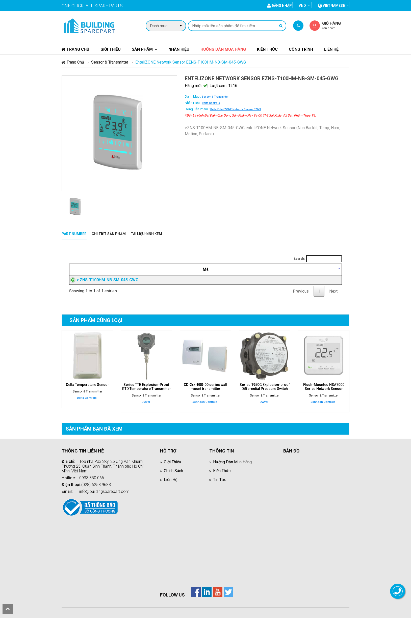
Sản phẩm (142, 49)
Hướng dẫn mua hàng (223, 49)
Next (333, 297)
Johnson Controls (204, 408)
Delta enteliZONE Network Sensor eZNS (235, 109)
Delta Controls (211, 103)
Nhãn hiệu (178, 49)
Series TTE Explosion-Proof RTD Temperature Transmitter (146, 393)
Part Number (74, 234)
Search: (318, 258)
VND (302, 6)
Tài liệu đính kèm (146, 234)
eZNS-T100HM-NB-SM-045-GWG (102, 282)
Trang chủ (75, 49)
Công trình (301, 49)
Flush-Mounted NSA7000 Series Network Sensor (323, 393)
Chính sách (173, 476)
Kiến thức (267, 49)
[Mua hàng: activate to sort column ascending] (324, 269)
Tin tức (219, 485)
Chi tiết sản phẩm (109, 234)
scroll (8, 609)
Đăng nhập (284, 283)
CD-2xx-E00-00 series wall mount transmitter (205, 393)
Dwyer (146, 408)
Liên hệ (331, 49)
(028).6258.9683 (96, 490)
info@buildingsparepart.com (104, 497)
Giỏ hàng (335, 25)
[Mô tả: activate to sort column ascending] (207, 269)
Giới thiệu (110, 49)
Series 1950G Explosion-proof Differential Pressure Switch (265, 393)
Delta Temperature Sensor (87, 391)
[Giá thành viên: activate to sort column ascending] (284, 269)
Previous (301, 297)
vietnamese (331, 6)
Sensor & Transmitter (109, 62)
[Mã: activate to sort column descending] (110, 269)
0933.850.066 (91, 483)
